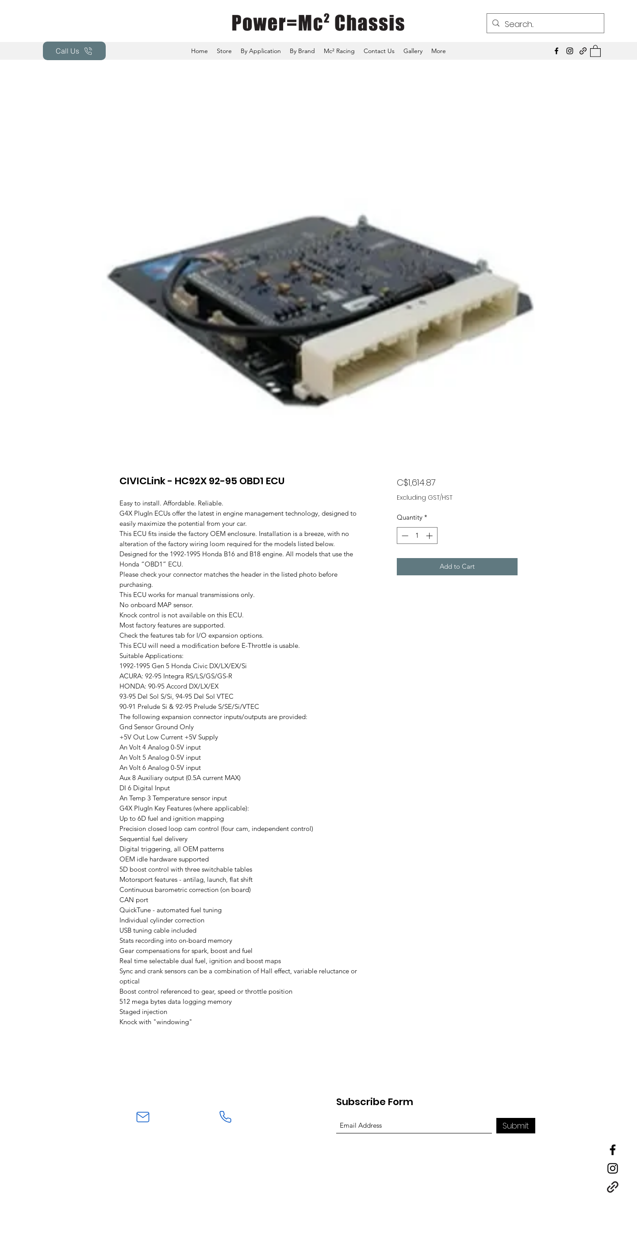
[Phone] (225, 1117)
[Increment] (430, 536)
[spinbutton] (417, 536)
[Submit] (515, 1125)
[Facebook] (556, 50)
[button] (260, 50)
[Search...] (545, 24)
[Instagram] (569, 50)
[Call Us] (74, 51)
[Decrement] (404, 536)
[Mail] (143, 1117)
